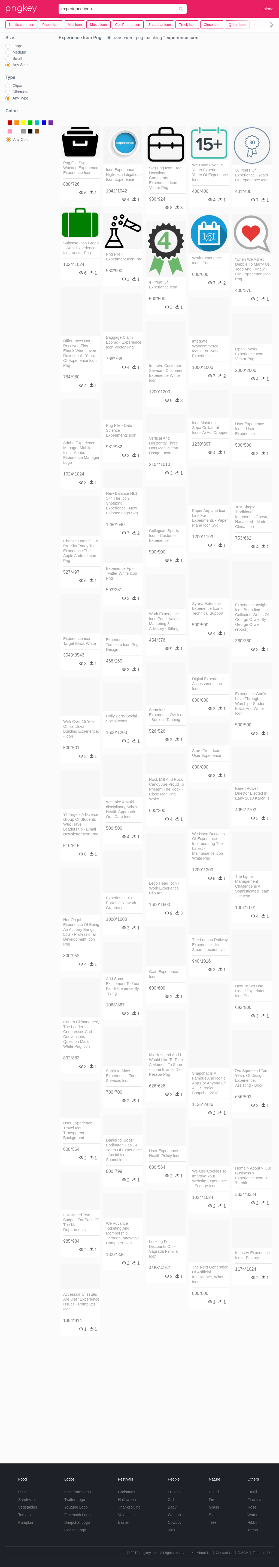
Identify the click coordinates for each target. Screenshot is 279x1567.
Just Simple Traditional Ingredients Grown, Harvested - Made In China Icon (253, 517)
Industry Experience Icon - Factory (252, 1255)
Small (17, 58)
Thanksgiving (129, 1507)
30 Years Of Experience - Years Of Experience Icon (251, 175)
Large (17, 46)
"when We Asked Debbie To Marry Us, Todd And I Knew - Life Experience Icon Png (253, 269)
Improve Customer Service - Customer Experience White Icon (166, 373)
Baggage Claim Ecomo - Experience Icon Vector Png (123, 342)
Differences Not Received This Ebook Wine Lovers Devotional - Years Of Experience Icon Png (80, 353)
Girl (171, 1499)
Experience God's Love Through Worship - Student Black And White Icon (250, 704)
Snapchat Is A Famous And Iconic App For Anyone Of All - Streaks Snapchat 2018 (208, 1083)
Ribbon (253, 1522)
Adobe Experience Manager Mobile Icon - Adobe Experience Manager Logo (81, 453)
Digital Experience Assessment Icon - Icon (208, 684)
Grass (214, 1507)
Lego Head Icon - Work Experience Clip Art (164, 888)
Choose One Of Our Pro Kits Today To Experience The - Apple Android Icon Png (80, 551)
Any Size (20, 65)
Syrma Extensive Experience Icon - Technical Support (207, 608)
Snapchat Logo (77, 1522)
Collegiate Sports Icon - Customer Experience (164, 535)
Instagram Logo (77, 1492)
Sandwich (26, 1499)
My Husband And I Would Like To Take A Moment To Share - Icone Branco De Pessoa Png (166, 1065)
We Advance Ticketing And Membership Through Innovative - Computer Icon (124, 1233)
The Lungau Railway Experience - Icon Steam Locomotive (210, 945)
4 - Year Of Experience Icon (163, 284)
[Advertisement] (166, 84)
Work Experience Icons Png (207, 260)
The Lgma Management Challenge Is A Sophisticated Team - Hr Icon (252, 886)
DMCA (243, 1553)
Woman (174, 1515)
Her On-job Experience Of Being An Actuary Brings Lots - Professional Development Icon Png (81, 932)
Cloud (214, 1492)
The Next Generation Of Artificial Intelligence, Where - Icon (210, 1274)
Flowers (254, 1499)
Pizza (23, 1492)
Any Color (21, 139)
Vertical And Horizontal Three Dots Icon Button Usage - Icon (163, 445)
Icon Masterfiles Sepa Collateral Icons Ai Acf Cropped (210, 428)
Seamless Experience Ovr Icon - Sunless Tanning (166, 715)
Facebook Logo (77, 1515)
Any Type (20, 98)
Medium (19, 52)
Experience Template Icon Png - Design (123, 645)
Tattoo (252, 1530)
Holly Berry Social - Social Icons (122, 718)
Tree (212, 1522)
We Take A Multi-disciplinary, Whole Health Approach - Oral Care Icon (122, 809)
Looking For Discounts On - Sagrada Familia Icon (163, 1248)
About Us (204, 1553)
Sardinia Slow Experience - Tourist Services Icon (123, 1076)
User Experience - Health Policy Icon (164, 1153)
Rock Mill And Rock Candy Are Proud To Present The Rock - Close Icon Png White (166, 789)
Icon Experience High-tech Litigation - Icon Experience (124, 174)
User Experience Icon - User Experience (249, 429)
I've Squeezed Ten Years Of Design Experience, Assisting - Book (251, 1077)
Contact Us (224, 1553)
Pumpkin (25, 1522)
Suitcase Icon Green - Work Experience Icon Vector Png (81, 248)
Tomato (24, 1515)
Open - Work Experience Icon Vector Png (249, 354)
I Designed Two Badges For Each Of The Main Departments (81, 1222)
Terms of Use (263, 1553)
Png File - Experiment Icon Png (124, 256)
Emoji (252, 1492)
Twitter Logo (74, 1499)
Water (252, 1515)
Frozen (174, 1492)
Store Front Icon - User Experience (207, 753)
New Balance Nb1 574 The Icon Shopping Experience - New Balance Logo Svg (122, 503)
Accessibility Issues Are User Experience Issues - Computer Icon (81, 1301)
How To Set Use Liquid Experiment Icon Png (250, 991)
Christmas (126, 1492)
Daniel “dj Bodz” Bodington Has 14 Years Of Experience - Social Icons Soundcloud (124, 1150)
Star (212, 1515)
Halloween (127, 1499)
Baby (172, 1507)
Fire (212, 1499)
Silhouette (21, 92)
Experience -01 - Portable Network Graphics (121, 903)
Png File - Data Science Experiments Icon (121, 430)
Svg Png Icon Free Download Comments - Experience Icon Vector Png (165, 178)
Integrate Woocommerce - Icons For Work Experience (206, 348)
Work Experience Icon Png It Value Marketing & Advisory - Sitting (164, 621)
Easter (123, 1522)
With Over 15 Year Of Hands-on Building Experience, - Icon (81, 728)
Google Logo (75, 1530)
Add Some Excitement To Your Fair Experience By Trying (123, 986)
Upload (267, 9)
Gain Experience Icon (163, 974)
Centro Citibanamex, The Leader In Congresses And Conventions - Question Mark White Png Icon (81, 1034)
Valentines (126, 1515)
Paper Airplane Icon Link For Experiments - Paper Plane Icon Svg (210, 517)
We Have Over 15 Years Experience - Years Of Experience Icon (210, 172)
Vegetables (27, 1507)
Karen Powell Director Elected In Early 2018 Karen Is (252, 793)
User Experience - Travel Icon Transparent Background (79, 1130)
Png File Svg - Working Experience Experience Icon (80, 168)
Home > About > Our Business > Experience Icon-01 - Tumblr (253, 1175)
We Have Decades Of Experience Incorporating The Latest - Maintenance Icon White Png (208, 846)
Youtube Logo (76, 1507)
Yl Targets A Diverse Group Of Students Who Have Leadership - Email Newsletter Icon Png (80, 824)
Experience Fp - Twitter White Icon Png (121, 573)
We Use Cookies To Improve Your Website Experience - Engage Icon (209, 1178)
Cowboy (175, 1522)
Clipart (18, 85)
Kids (171, 1530)
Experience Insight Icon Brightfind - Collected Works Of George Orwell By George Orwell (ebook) (252, 617)
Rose (251, 1507)
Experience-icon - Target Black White (79, 641)
